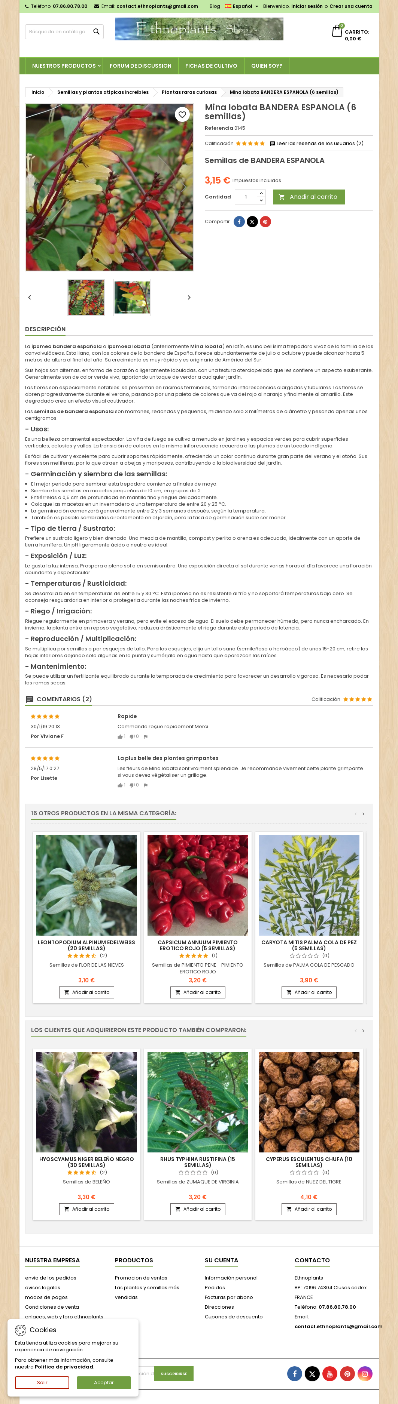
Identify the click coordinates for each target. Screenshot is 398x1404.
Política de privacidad (64, 1366)
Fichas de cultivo (211, 66)
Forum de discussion (140, 66)
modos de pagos (46, 1297)
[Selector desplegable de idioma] (242, 6)
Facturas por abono (229, 1297)
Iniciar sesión (307, 6)
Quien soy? (266, 66)
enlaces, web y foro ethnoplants (64, 1316)
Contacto (312, 1260)
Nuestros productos (64, 66)
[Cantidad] (246, 197)
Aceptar (104, 1382)
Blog (215, 6)
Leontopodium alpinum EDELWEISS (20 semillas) (86, 945)
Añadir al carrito (308, 197)
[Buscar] (64, 31)
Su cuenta (221, 1260)
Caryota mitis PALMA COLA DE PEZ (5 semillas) (309, 945)
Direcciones (219, 1307)
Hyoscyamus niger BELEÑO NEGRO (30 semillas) (86, 1162)
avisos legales (42, 1287)
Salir (42, 1382)
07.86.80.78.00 (70, 6)
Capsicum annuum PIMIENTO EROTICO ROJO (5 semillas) (198, 945)
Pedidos (215, 1287)
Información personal (231, 1277)
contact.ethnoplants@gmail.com (157, 6)
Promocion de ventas (141, 1277)
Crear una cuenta (351, 6)
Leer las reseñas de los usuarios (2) (317, 143)
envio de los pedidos (50, 1277)
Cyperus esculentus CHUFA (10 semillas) (309, 1162)
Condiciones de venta (52, 1307)
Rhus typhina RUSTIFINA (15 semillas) (197, 1162)
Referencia (219, 128)
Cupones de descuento (234, 1316)
